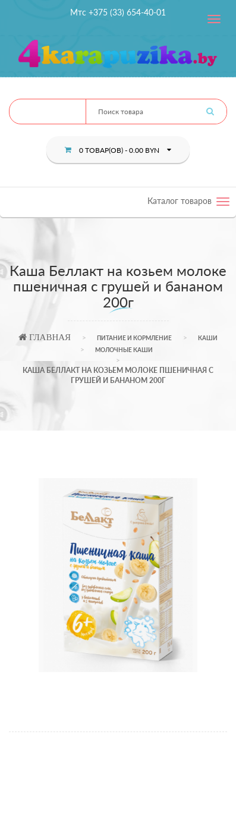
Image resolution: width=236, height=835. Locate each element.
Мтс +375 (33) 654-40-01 (118, 12)
